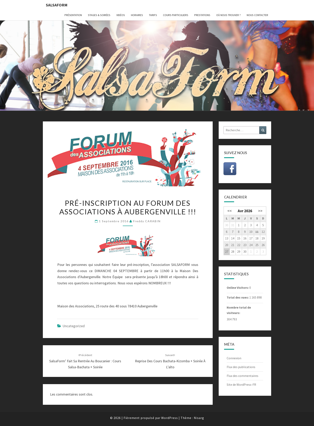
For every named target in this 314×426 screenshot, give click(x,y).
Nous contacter (257, 15)
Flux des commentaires (242, 376)
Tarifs (153, 15)
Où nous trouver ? (228, 15)
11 (257, 232)
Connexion (234, 358)
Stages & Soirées (99, 15)
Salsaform (56, 4)
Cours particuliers (175, 15)
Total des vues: (238, 297)
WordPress (169, 418)
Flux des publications (241, 367)
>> (260, 210)
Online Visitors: (238, 288)
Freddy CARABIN (147, 221)
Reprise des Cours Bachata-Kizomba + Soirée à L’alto (170, 361)
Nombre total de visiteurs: (239, 310)
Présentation (73, 15)
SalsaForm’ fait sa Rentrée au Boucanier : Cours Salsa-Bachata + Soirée (85, 361)
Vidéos (120, 15)
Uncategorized (73, 326)
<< (229, 210)
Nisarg (199, 418)
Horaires (137, 15)
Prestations (202, 15)
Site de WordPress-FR (241, 385)
